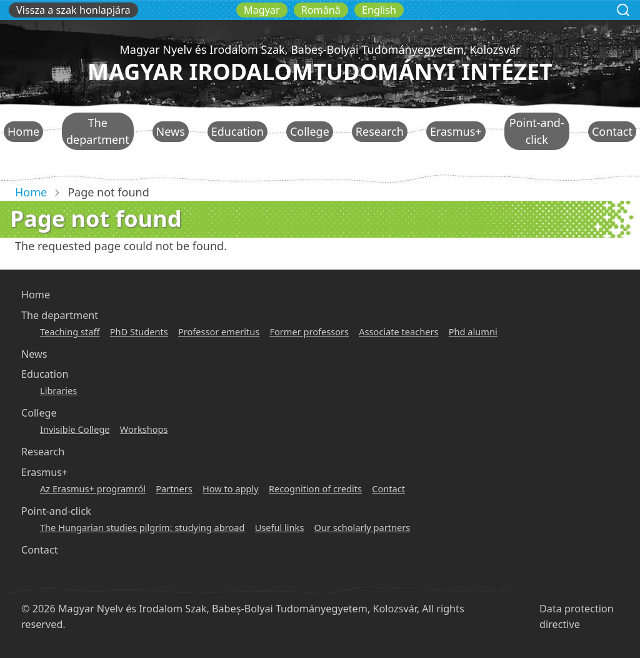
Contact (612, 131)
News (170, 131)
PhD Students (139, 331)
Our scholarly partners (362, 527)
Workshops (144, 429)
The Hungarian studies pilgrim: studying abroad (142, 527)
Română (321, 10)
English (379, 10)
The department (97, 131)
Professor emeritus (218, 331)
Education (237, 131)
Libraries (58, 390)
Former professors (309, 331)
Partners (174, 488)
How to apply (230, 488)
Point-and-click (536, 131)
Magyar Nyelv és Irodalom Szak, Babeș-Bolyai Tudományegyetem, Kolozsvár (319, 49)
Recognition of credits (315, 488)
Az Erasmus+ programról (93, 488)
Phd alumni (473, 331)
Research (380, 131)
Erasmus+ (456, 131)
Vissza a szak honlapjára (73, 10)
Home (23, 131)
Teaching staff (69, 331)
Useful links (279, 527)
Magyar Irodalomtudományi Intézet (320, 71)
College (309, 131)
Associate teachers (398, 331)
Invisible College (75, 429)
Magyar (262, 10)
